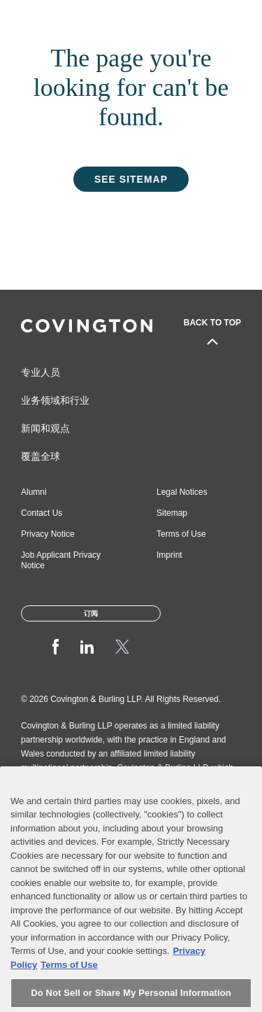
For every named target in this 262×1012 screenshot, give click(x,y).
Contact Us (41, 513)
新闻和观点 (45, 428)
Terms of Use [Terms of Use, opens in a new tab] (69, 974)
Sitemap (172, 513)
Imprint (169, 555)
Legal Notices (182, 492)
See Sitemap (131, 179)
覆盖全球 (40, 456)
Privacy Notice (48, 534)
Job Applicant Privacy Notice (61, 560)
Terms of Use (181, 534)
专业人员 (40, 372)
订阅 (91, 613)
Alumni (34, 492)
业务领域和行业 (55, 400)
